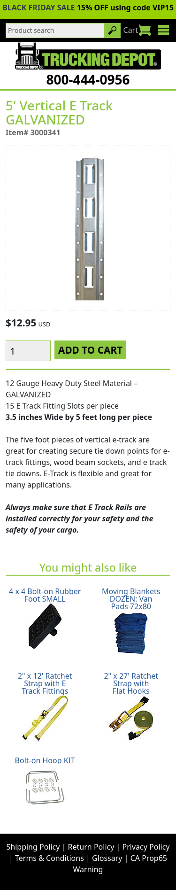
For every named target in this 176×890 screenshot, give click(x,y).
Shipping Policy (33, 847)
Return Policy (91, 847)
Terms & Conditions (49, 858)
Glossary (107, 858)
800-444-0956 (88, 79)
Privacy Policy (146, 847)
